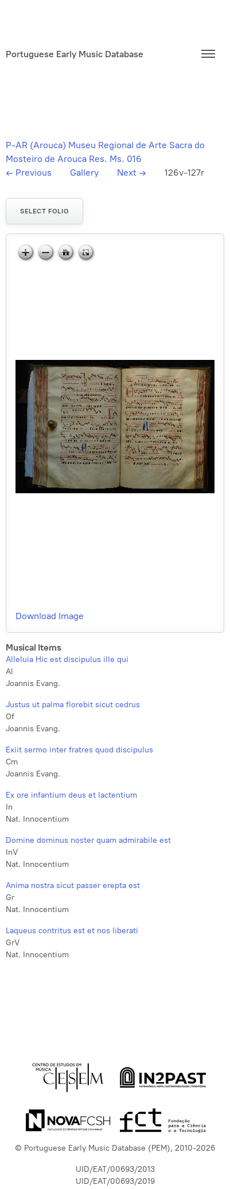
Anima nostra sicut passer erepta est (73, 885)
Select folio (44, 211)
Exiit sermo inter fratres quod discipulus (79, 750)
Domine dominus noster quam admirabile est (88, 840)
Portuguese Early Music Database (74, 54)
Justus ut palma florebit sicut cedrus (73, 705)
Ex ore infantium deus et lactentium (71, 795)
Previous (29, 172)
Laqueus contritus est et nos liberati (72, 931)
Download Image (49, 616)
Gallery (84, 172)
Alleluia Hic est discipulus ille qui (67, 659)
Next (131, 172)
